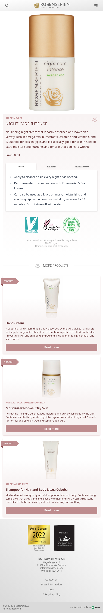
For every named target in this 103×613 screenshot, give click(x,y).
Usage (20, 166)
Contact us (51, 579)
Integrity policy (51, 594)
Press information (51, 584)
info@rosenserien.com (51, 567)
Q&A (51, 589)
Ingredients (82, 166)
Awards (51, 166)
